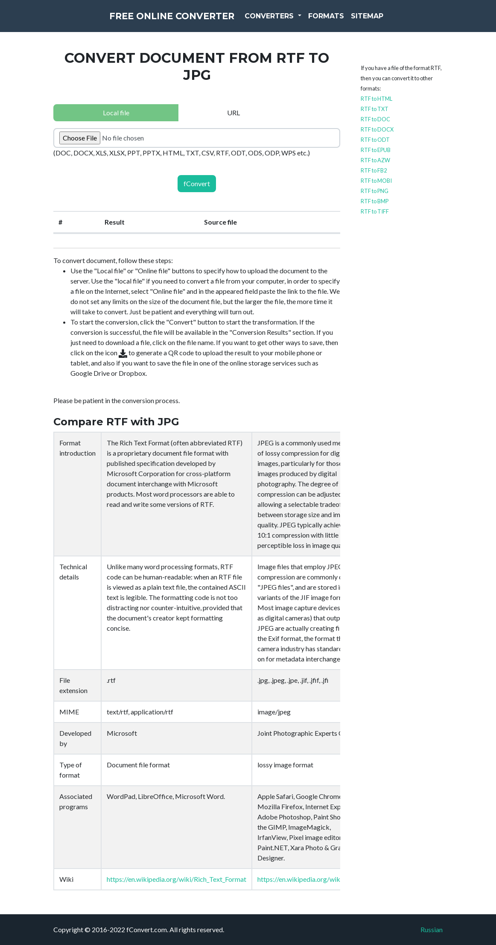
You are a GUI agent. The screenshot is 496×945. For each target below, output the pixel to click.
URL (233, 112)
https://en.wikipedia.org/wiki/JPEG (308, 879)
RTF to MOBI (376, 180)
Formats (345, 21)
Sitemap (386, 21)
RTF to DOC (375, 119)
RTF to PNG (374, 190)
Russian (431, 929)
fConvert (197, 183)
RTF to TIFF (375, 211)
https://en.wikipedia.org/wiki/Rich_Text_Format (176, 879)
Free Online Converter (172, 21)
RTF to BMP (374, 201)
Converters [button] (289, 21)
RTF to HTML (376, 98)
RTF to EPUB (376, 149)
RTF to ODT (375, 139)
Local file (116, 112)
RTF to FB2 (374, 170)
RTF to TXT (374, 108)
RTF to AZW (375, 160)
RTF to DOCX (377, 129)
